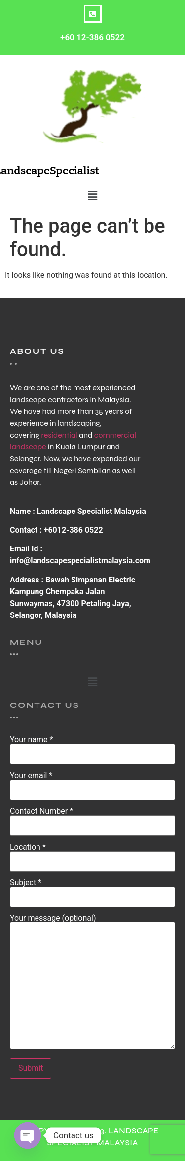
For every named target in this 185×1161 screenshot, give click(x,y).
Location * (92, 854)
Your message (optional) (92, 982)
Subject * (92, 890)
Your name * (92, 747)
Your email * (92, 783)
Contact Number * (92, 818)
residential (59, 435)
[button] (92, 195)
